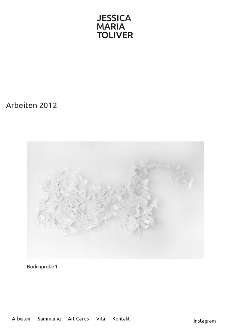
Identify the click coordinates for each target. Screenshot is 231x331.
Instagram (205, 320)
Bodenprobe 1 (42, 266)
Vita (100, 318)
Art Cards (78, 318)
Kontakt (121, 318)
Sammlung (49, 318)
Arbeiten (21, 318)
